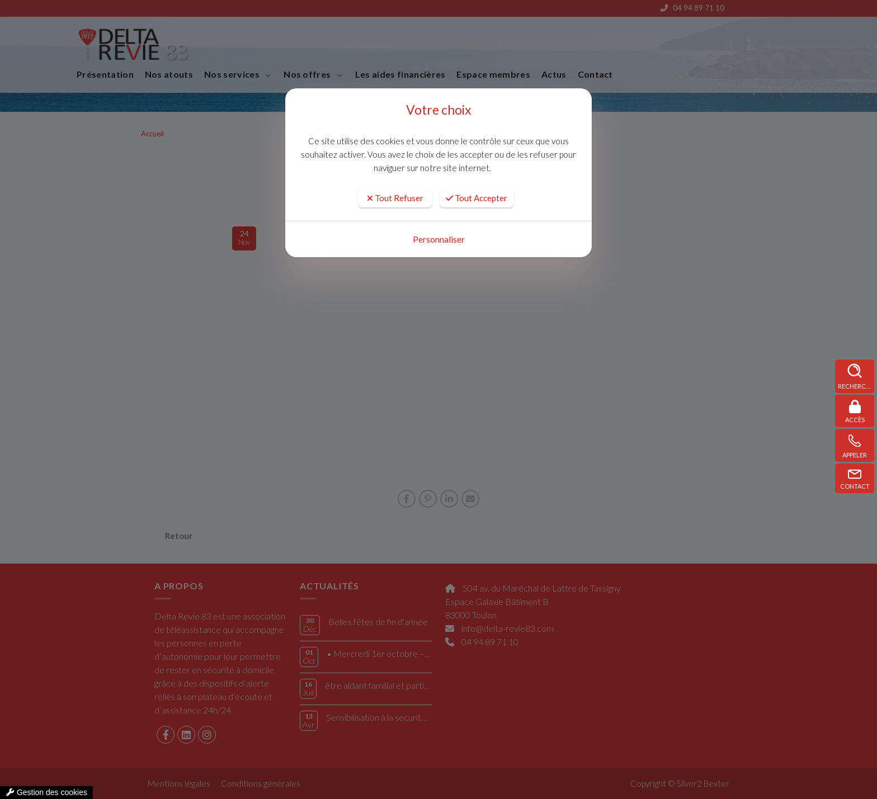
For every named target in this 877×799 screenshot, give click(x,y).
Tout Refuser (395, 198)
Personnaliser (439, 239)
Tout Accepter (476, 198)
